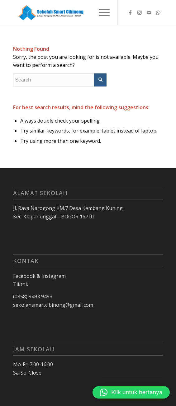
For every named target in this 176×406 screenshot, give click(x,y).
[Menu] (101, 12)
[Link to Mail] (149, 12)
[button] (131, 392)
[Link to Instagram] (139, 12)
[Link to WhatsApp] (158, 12)
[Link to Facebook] (130, 12)
